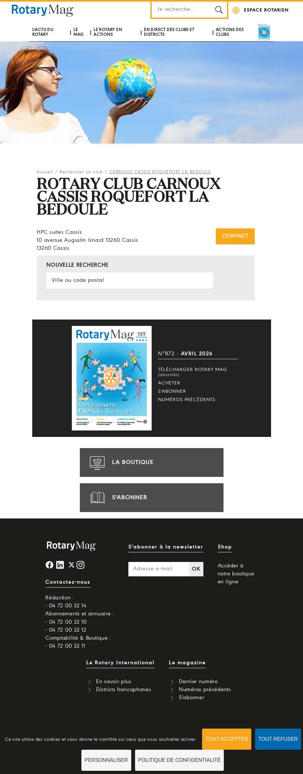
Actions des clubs (230, 32)
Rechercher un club (81, 172)
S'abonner (172, 391)
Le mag (78, 32)
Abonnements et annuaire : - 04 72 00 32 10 (79, 618)
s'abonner (117, 497)
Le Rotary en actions (108, 32)
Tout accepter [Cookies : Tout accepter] (226, 739)
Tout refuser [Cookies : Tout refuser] (278, 739)
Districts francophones (123, 690)
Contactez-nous (67, 582)
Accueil (45, 172)
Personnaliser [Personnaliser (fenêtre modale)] (106, 760)
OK (196, 569)
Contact (235, 236)
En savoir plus (114, 682)
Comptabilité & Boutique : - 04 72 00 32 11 (78, 642)
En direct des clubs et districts (169, 32)
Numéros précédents (187, 399)
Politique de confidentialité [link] (179, 760)
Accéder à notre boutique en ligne (236, 574)
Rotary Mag (43, 10)
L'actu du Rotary (43, 32)
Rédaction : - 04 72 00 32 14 (65, 602)
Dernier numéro (198, 682)
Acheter (169, 383)
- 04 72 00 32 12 (65, 630)
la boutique (121, 462)
